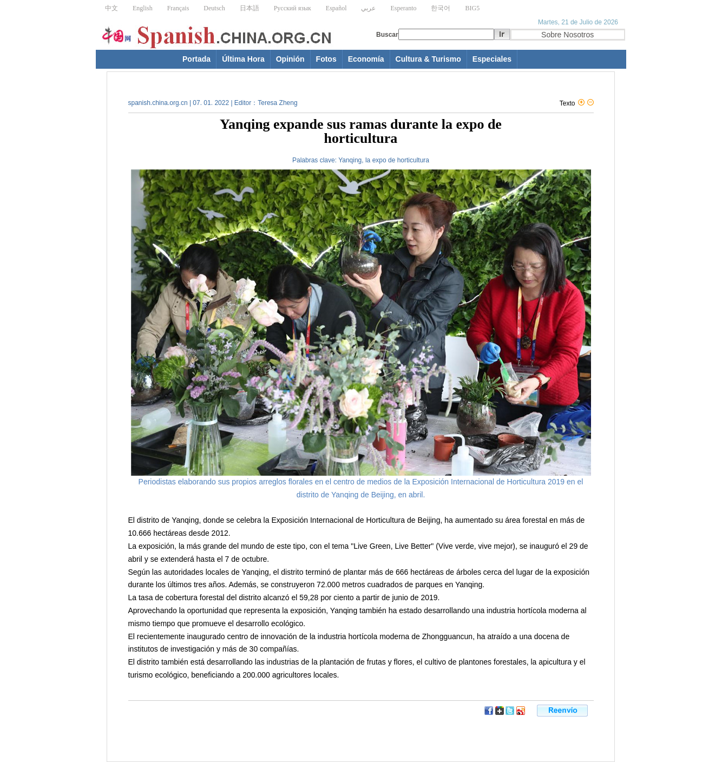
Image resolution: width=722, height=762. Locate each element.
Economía (366, 59)
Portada (196, 59)
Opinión (290, 59)
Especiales (491, 59)
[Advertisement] (239, 731)
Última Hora (243, 59)
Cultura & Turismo (428, 59)
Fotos (326, 59)
